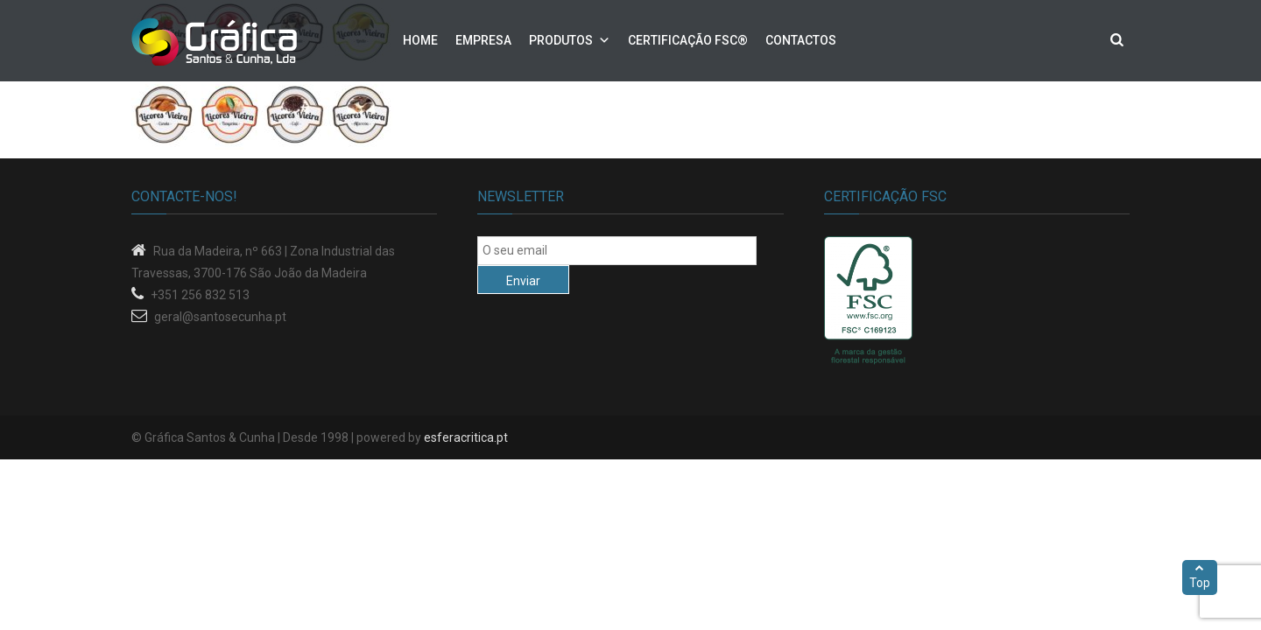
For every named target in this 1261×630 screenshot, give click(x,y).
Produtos (561, 40)
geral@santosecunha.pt (220, 317)
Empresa (483, 40)
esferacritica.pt (466, 437)
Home (420, 40)
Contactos (800, 40)
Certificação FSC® (688, 40)
